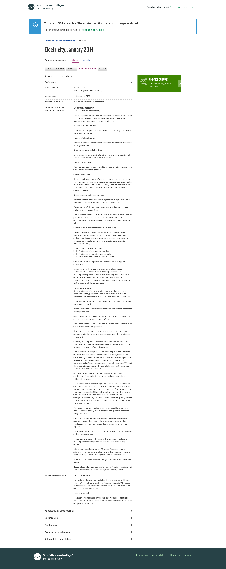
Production (51, 525)
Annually (86, 60)
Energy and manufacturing (63, 40)
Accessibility (158, 555)
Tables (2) (71, 68)
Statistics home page (55, 68)
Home (47, 40)
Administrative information (59, 510)
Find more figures (158, 79)
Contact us (142, 555)
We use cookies (186, 7)
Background (51, 518)
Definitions (50, 82)
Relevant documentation (58, 539)
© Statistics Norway (180, 555)
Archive (102, 68)
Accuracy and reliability (57, 532)
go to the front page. (93, 29)
